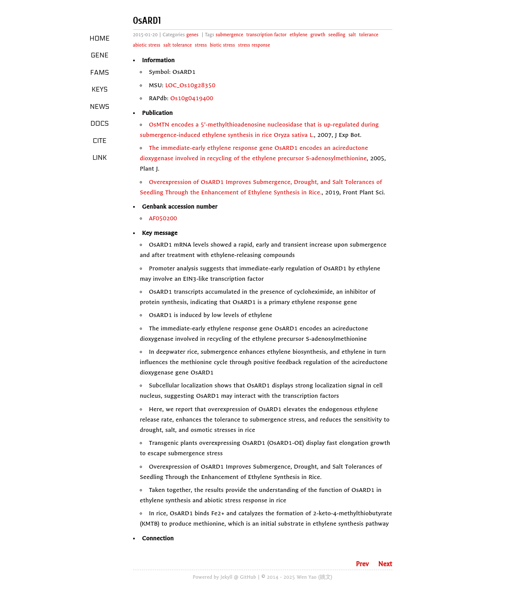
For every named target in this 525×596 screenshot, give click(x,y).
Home (99, 38)
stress (201, 45)
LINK (99, 158)
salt (352, 35)
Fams (99, 72)
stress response (254, 45)
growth (317, 35)
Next (385, 564)
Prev (362, 564)
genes (192, 35)
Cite (99, 141)
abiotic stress (147, 45)
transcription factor (266, 35)
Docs (99, 123)
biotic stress (222, 45)
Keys (100, 89)
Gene (99, 55)
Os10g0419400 (191, 98)
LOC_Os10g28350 (190, 85)
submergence (229, 35)
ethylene (298, 35)
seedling (337, 35)
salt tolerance (177, 45)
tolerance (369, 35)
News (99, 107)
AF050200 (163, 218)
